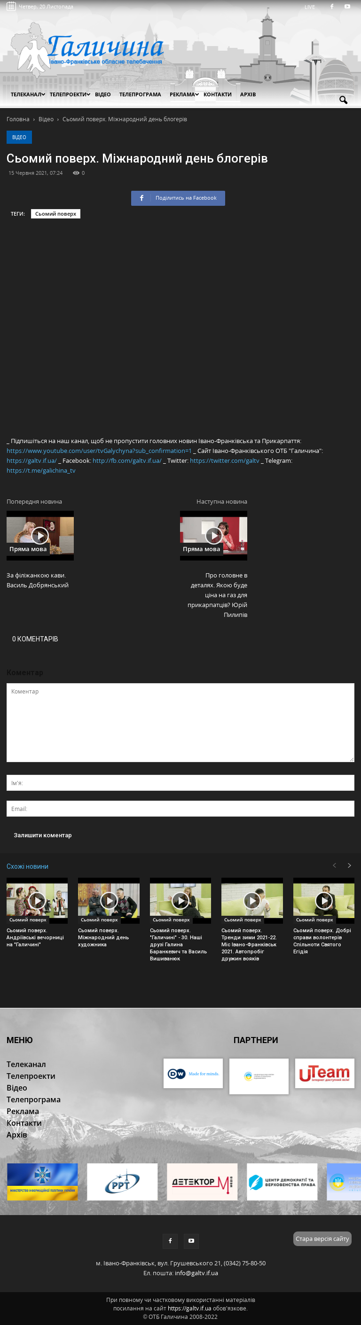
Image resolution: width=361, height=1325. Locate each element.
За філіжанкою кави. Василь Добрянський (38, 580)
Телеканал (28, 94)
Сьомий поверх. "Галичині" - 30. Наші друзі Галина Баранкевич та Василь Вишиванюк (178, 945)
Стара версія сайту (322, 1238)
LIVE (313, 6)
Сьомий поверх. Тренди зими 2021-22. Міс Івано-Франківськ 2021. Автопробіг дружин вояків (249, 945)
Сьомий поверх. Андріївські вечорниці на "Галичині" (35, 938)
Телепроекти (70, 94)
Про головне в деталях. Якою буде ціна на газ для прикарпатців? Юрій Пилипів (217, 595)
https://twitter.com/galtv (224, 460)
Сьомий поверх (55, 213)
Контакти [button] (218, 94)
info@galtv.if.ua (196, 1273)
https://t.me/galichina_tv (41, 470)
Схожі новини (27, 866)
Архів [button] (248, 94)
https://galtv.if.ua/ (32, 460)
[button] (343, 100)
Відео (19, 137)
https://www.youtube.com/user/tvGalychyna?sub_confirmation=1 (99, 450)
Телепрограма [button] (140, 94)
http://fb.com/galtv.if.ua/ (127, 460)
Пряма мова (28, 549)
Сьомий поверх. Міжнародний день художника (103, 938)
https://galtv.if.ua (190, 1308)
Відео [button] (103, 94)
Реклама (184, 94)
